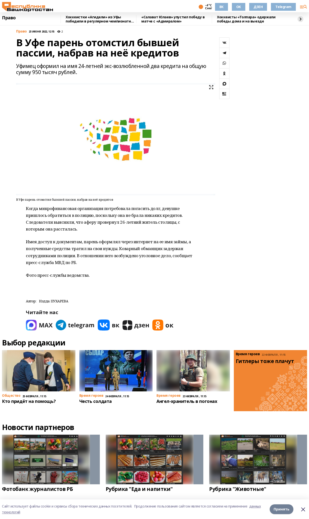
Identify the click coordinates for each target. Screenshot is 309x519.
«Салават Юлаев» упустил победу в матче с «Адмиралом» (173, 19)
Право (9, 18)
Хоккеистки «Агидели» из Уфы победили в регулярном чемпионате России (98, 19)
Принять (281, 509)
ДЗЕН (258, 6)
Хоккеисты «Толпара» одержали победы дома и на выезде (246, 19)
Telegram (283, 6)
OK (238, 6)
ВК (221, 6)
